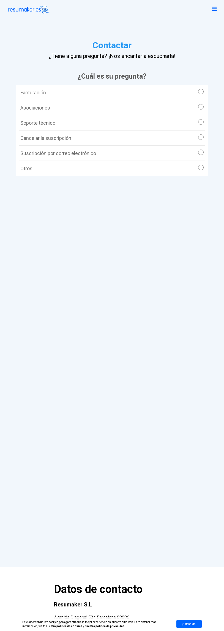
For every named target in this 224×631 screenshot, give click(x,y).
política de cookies (69, 626)
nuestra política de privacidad (104, 626)
